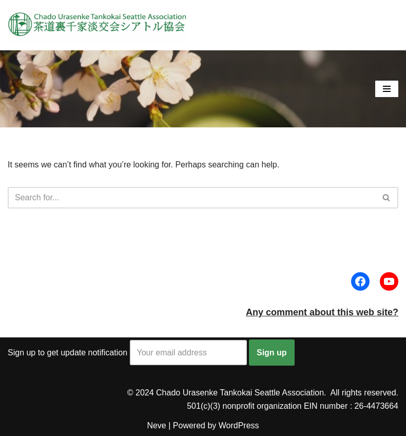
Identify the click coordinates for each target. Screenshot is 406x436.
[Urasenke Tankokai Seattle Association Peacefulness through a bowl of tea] (97, 25)
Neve (156, 425)
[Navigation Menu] (386, 89)
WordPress (239, 425)
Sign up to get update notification (127, 353)
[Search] (191, 197)
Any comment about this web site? (322, 312)
